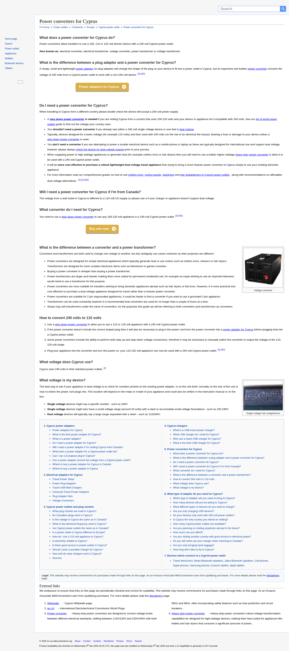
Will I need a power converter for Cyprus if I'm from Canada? (207, 466)
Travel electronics (183, 560)
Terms (129, 641)
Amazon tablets (219, 565)
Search (8, 43)
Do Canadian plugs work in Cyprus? (72, 515)
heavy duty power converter (251, 154)
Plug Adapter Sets (62, 496)
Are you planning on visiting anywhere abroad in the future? (206, 528)
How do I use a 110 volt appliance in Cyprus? (77, 536)
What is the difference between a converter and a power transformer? (212, 474)
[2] (105, 368)
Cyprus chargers (177, 425)
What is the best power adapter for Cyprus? (76, 434)
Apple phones (181, 565)
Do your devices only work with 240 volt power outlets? (204, 515)
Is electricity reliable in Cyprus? (69, 540)
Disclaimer (109, 641)
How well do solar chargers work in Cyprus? (77, 553)
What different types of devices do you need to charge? (204, 506)
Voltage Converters (63, 500)
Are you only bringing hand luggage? (193, 545)
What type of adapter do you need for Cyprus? (195, 493)
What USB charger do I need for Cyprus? (196, 434)
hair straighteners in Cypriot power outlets (205, 174)
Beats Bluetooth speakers (208, 560)
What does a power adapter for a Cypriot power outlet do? (84, 451)
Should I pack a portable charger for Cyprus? (77, 549)
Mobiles (9, 58)
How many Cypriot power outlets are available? (199, 523)
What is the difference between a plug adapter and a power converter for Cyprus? (218, 457)
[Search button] (283, 9)
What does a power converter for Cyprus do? (198, 453)
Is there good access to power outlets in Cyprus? (79, 545)
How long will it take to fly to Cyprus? (193, 549)
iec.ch (50, 608)
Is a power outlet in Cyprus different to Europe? (78, 532)
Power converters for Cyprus (184, 449)
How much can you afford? (188, 532)
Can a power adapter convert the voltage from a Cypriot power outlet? (91, 460)
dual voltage (187, 129)
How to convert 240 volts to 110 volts (193, 479)
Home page (11, 38)
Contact (87, 641)
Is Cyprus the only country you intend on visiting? (200, 519)
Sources (57, 557)
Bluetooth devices (14, 63)
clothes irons (135, 174)
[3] (139, 74)
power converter (257, 68)
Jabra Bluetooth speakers (238, 560)
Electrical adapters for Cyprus (64, 474)
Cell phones (261, 560)
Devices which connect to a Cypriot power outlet (196, 555)
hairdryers (168, 174)
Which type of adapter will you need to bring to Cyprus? (204, 498)
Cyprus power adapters (60, 425)
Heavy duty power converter (188, 613)
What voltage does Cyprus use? (191, 483)
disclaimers (273, 575)
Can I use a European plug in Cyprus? (73, 455)
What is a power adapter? (66, 438)
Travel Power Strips (63, 479)
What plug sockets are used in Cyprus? (74, 511)
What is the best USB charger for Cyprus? (196, 442)
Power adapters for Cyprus (99, 86)
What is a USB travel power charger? (194, 430)
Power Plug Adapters (64, 483)
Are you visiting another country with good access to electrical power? (212, 536)
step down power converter (67, 119)
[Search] (249, 9)
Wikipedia (53, 603)
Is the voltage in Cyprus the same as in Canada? (79, 519)
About (77, 641)
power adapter (84, 68)
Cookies (97, 641)
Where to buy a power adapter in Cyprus (75, 468)
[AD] (143, 74)
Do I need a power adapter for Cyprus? (74, 442)
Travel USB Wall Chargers (67, 487)
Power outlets (12, 48)
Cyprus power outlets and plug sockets (70, 506)
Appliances (10, 53)
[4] (82, 180)
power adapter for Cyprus (238, 329)
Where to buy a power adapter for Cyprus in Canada (81, 464)
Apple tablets (237, 565)
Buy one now (99, 228)
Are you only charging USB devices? (193, 511)
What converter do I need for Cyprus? (194, 470)
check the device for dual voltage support (100, 149)
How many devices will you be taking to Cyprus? (200, 502)
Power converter (57, 613)
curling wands (153, 174)
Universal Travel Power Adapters (70, 491)
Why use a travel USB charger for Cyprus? (197, 438)
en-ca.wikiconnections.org (59, 641)
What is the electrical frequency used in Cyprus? (79, 523)
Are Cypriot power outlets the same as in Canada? (80, 528)
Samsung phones (200, 565)
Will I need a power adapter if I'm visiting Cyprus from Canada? (87, 447)
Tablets (8, 68)
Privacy (120, 641)
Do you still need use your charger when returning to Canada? (208, 540)
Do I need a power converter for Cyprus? (196, 462)
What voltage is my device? (188, 487)
